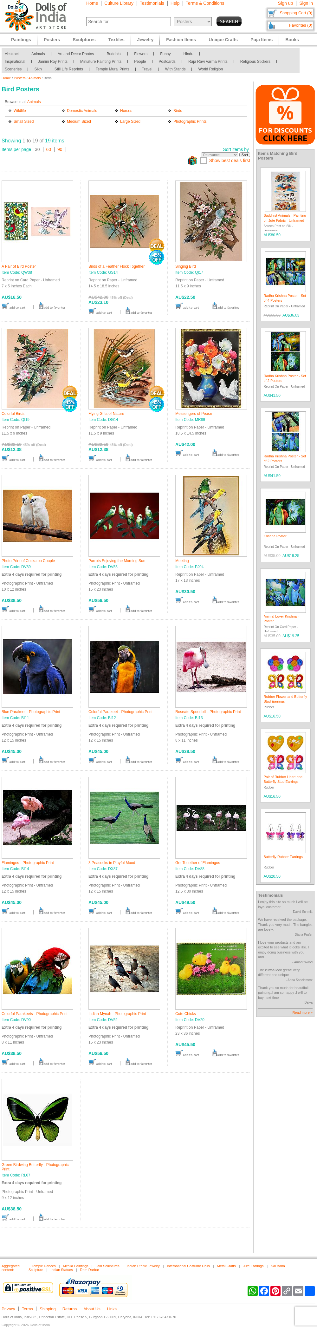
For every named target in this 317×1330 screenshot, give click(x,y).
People (140, 61)
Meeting (182, 561)
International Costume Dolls (188, 1266)
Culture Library (118, 3)
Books (292, 39)
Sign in (306, 3)
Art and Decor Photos (76, 54)
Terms (27, 1309)
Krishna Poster (275, 536)
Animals (38, 54)
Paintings (21, 39)
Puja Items (261, 39)
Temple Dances (44, 1266)
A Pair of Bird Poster (19, 266)
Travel (147, 69)
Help (175, 3)
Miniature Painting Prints (100, 61)
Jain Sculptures (108, 1266)
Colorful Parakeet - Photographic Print (120, 712)
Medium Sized (79, 121)
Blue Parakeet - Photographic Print (31, 712)
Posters (20, 78)
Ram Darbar (89, 1270)
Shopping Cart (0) (296, 12)
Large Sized (130, 121)
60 (48, 149)
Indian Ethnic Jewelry (143, 1266)
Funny (165, 54)
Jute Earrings (253, 1266)
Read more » (302, 1012)
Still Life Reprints (69, 69)
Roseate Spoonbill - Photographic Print (208, 712)
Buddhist (114, 54)
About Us (91, 1309)
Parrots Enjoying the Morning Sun (116, 561)
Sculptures (84, 39)
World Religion (210, 69)
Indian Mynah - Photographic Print (117, 1014)
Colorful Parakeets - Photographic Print (35, 1014)
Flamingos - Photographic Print (28, 863)
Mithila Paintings (75, 1266)
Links (112, 1309)
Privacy (8, 1309)
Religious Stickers (255, 61)
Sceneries (13, 69)
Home (92, 3)
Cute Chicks (185, 1014)
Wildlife (20, 110)
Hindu (188, 54)
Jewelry (145, 39)
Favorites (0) (300, 25)
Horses (126, 110)
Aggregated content (11, 1268)
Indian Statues (61, 1270)
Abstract (12, 54)
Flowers (140, 54)
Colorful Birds (13, 413)
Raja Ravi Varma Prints (208, 61)
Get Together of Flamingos (197, 863)
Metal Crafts (226, 1266)
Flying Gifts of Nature (106, 413)
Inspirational (15, 61)
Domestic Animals (82, 110)
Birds (177, 110)
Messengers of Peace (193, 413)
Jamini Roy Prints (53, 61)
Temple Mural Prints (112, 69)
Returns (69, 1309)
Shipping (48, 1309)
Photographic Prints (190, 121)
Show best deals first (229, 160)
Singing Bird (185, 266)
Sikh (38, 69)
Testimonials (152, 3)
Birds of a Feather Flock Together (116, 266)
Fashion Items (181, 39)
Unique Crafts (223, 39)
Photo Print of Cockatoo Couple (28, 561)
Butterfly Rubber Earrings (283, 857)
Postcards (167, 61)
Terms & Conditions (205, 3)
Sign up (285, 3)
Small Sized (24, 121)
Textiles (116, 39)
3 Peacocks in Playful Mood (111, 863)
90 (59, 149)
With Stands (175, 69)
